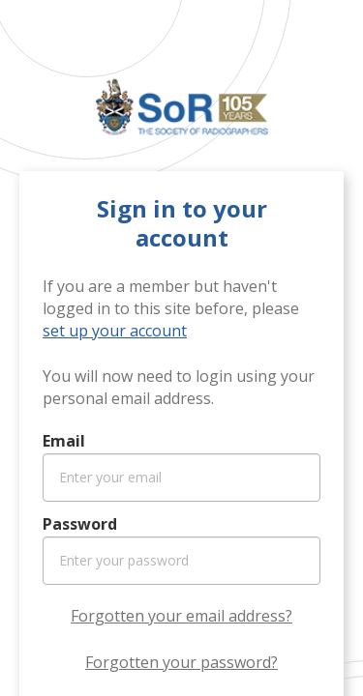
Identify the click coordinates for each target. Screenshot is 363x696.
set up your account (115, 330)
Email (64, 441)
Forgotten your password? (181, 662)
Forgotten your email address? (181, 616)
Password (80, 524)
